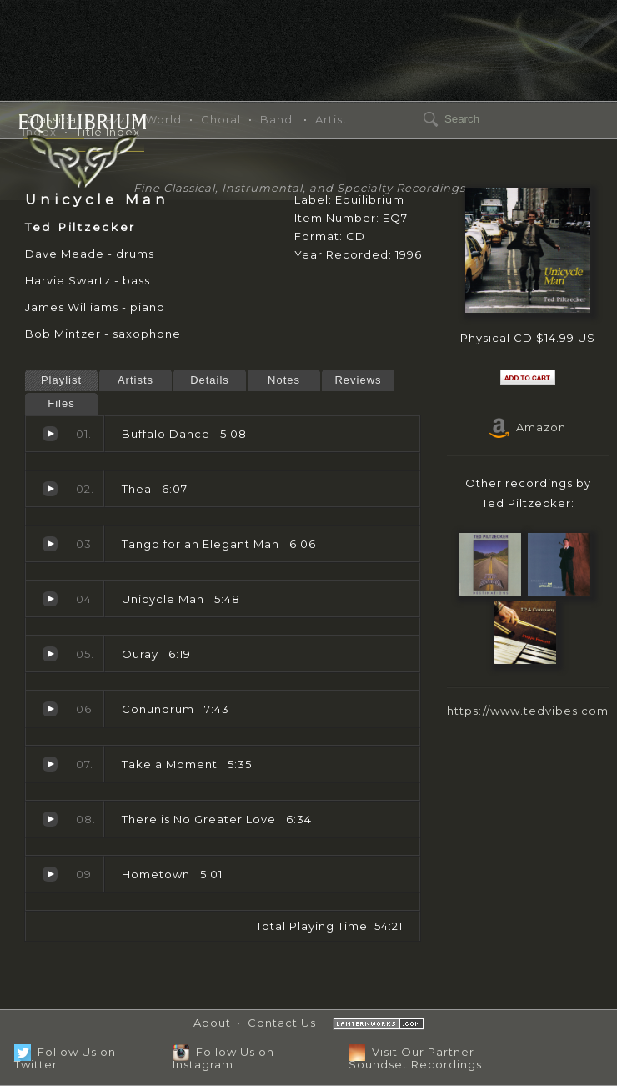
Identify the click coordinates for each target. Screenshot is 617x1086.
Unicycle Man (50, 598)
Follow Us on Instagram (223, 1058)
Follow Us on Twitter (65, 1058)
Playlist (61, 380)
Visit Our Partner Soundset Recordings (415, 1058)
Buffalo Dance (50, 433)
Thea (50, 488)
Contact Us (282, 1022)
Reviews (357, 380)
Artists (135, 380)
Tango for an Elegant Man (50, 543)
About (212, 1022)
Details (209, 380)
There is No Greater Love (50, 819)
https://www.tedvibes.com (528, 710)
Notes (284, 380)
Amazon (527, 427)
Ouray (50, 653)
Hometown (50, 874)
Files (61, 403)
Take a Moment (50, 764)
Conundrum (50, 708)
